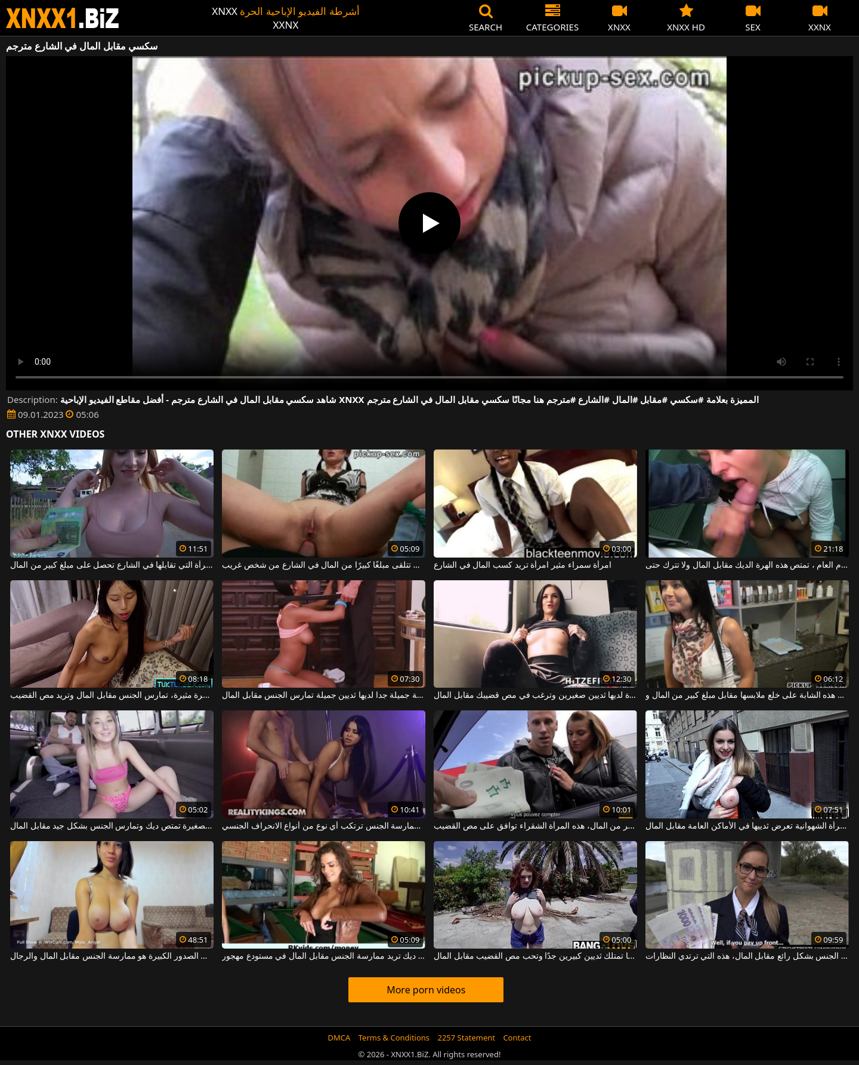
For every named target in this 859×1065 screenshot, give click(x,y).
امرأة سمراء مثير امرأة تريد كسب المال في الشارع (522, 565)
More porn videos (426, 989)
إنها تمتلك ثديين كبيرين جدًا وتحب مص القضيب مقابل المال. (535, 956)
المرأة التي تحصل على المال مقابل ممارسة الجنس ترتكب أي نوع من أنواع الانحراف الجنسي (323, 826)
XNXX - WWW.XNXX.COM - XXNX (62, 18)
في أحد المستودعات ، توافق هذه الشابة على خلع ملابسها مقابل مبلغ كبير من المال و (747, 695)
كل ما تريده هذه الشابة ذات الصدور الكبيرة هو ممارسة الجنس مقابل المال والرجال (112, 956)
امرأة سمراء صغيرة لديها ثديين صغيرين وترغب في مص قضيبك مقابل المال (535, 695)
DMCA (339, 1037)
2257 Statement (466, 1037)
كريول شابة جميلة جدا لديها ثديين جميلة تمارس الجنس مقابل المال (323, 695)
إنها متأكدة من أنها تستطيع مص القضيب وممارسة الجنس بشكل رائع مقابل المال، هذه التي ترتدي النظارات (747, 956)
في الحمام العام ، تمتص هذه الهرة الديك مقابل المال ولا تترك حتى (747, 565)
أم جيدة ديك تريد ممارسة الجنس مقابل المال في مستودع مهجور (323, 956)
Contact (517, 1037)
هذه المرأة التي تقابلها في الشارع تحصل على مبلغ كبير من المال (112, 565)
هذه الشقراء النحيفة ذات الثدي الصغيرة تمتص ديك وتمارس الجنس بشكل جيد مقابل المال (112, 826)
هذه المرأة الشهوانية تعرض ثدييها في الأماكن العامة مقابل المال (747, 826)
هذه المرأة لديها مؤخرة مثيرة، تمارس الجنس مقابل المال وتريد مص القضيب (112, 695)
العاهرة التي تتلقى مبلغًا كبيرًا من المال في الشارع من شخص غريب (323, 565)
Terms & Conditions (394, 1037)
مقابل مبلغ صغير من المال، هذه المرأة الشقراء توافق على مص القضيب (535, 826)
